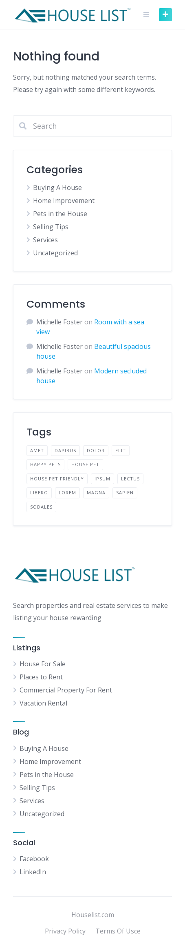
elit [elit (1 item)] (120, 450)
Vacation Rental (43, 703)
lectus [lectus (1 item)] (130, 479)
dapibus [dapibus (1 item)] (65, 450)
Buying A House (57, 187)
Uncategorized (55, 252)
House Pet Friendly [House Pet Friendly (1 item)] (57, 479)
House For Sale (43, 663)
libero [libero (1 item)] (39, 492)
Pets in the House (60, 213)
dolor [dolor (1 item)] (96, 450)
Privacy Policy (65, 931)
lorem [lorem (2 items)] (67, 492)
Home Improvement (64, 200)
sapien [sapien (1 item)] (125, 492)
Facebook (34, 858)
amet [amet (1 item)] (37, 450)
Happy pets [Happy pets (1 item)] (45, 464)
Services (45, 239)
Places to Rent (41, 676)
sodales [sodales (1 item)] (41, 507)
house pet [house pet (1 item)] (85, 464)
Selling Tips (50, 226)
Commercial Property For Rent (66, 690)
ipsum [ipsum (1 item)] (102, 479)
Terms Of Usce (118, 931)
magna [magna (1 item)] (96, 492)
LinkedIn (33, 871)
